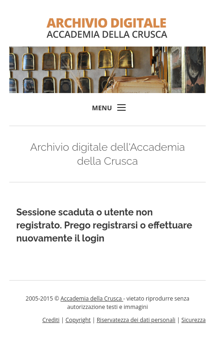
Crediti (51, 320)
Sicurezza (193, 320)
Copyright (78, 320)
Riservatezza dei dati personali (136, 320)
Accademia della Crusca (91, 298)
